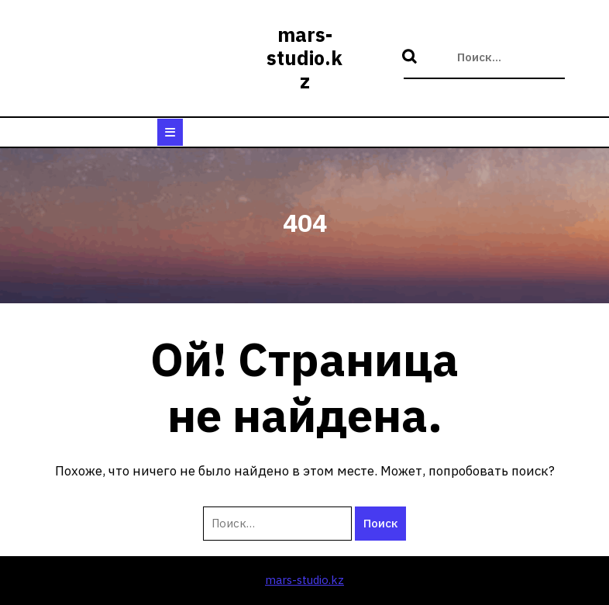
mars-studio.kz (304, 58)
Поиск (411, 57)
